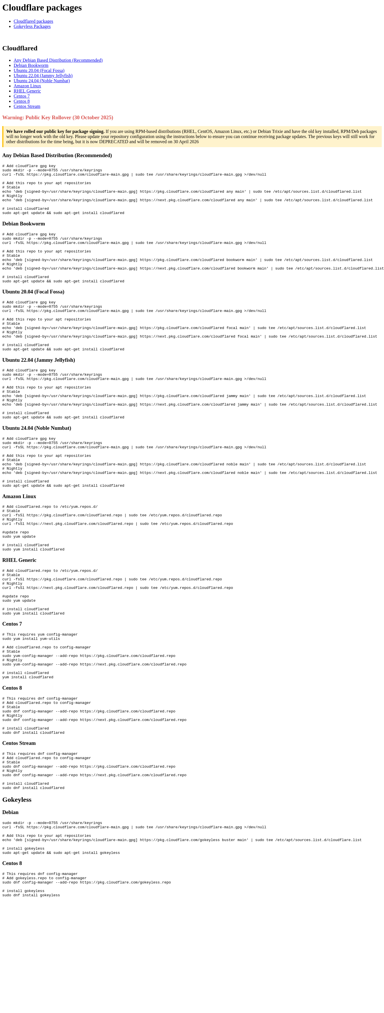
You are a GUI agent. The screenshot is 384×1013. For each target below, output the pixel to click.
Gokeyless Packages (32, 26)
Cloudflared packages (33, 21)
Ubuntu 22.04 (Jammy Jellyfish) (43, 75)
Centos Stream (27, 106)
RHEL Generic (27, 91)
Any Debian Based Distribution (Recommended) (58, 60)
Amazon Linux (27, 85)
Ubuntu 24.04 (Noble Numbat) (42, 80)
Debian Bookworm (31, 65)
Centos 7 (22, 96)
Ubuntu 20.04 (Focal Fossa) (39, 70)
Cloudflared (20, 48)
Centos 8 (22, 101)
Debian (10, 907)
